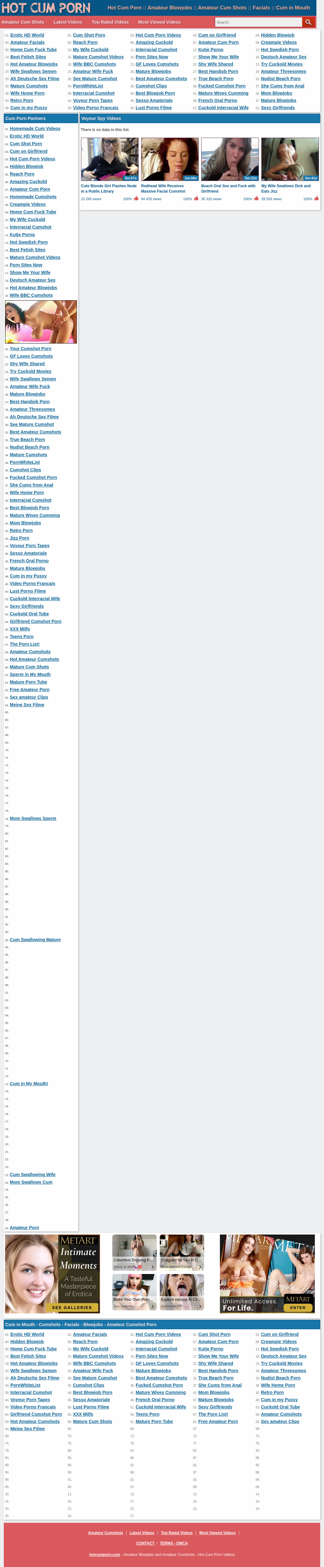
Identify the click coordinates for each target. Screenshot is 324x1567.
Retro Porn (21, 100)
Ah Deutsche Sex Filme (34, 78)
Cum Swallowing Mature (35, 939)
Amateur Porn (24, 1227)
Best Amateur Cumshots (161, 78)
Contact (145, 1543)
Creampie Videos (279, 42)
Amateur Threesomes (283, 71)
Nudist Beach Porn (281, 78)
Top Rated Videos (110, 22)
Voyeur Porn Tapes (93, 100)
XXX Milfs (20, 628)
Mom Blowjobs (276, 93)
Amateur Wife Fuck (93, 71)
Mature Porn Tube (28, 682)
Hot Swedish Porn (280, 49)
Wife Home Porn (27, 93)
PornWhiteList (88, 85)
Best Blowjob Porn (155, 93)
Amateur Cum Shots (23, 22)
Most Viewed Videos (159, 22)
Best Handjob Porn (218, 71)
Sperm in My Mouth (30, 674)
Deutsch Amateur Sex (284, 56)
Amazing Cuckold (154, 42)
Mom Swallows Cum (31, 1182)
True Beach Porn (216, 78)
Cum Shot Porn (89, 35)
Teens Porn (22, 636)
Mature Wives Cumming (223, 93)
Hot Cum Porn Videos (158, 35)
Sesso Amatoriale (154, 100)
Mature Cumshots (29, 85)
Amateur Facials (27, 42)
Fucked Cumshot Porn (222, 85)
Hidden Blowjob (278, 35)
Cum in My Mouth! (29, 1083)
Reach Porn (85, 42)
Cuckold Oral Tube (29, 613)
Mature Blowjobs (153, 71)
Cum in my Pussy (28, 107)
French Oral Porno (217, 100)
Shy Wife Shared (215, 64)
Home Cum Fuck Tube (33, 49)
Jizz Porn (19, 538)
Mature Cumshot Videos (98, 56)
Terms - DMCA (174, 1543)
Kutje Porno (210, 49)
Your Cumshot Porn (30, 348)
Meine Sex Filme (27, 704)
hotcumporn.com (104, 1554)
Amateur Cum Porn (218, 42)
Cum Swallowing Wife (33, 1174)
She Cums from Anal (282, 85)
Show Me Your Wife (218, 56)
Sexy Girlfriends (278, 107)
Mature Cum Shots (29, 666)
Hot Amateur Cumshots (34, 659)
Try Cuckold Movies (281, 64)
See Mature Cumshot (95, 78)
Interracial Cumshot (156, 49)
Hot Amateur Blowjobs (34, 64)
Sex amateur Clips (29, 697)
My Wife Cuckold (91, 49)
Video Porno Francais (96, 107)
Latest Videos (68, 22)
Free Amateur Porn (30, 689)
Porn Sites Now (152, 56)
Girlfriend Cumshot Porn (35, 621)
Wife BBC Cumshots (94, 64)
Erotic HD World (27, 35)
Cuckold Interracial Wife (223, 107)
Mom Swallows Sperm (33, 818)
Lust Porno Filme (154, 107)
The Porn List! (25, 644)
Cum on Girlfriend (217, 35)
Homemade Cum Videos (35, 128)
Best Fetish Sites (28, 56)
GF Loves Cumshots (157, 64)
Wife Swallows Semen (33, 71)
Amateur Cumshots (30, 651)
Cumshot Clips (151, 85)
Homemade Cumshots (33, 196)
